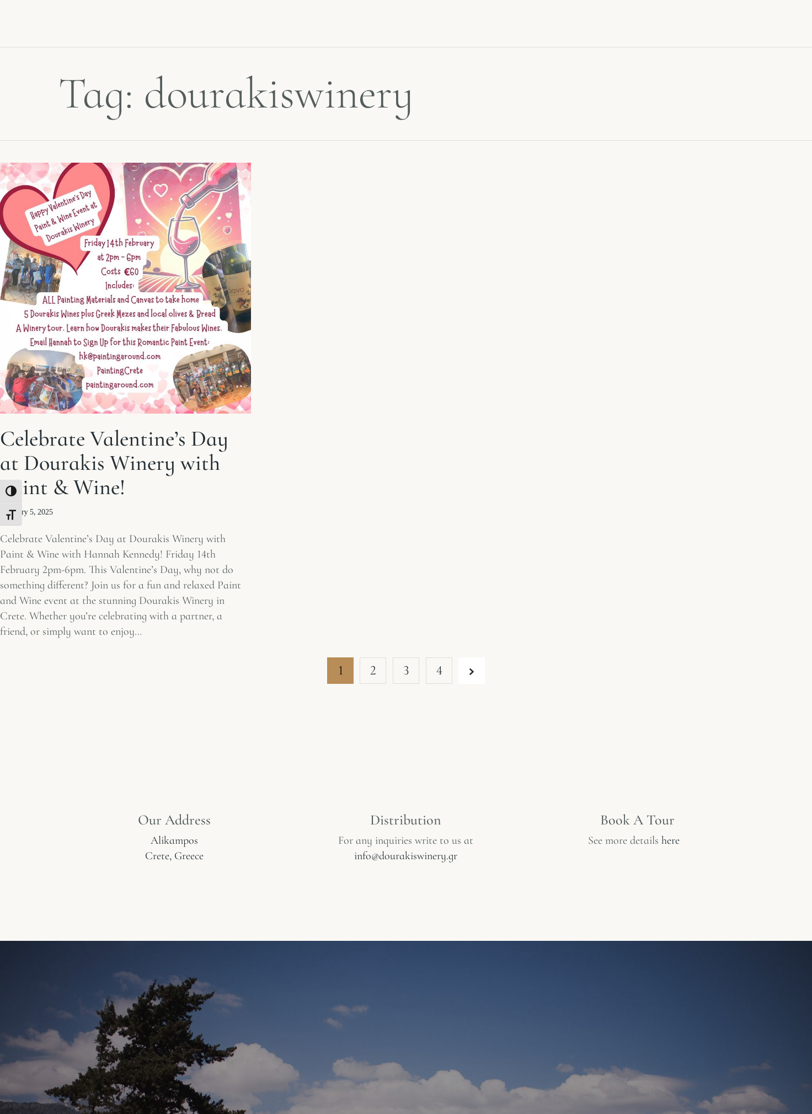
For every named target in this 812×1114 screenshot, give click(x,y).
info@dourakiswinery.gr (405, 856)
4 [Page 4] (439, 670)
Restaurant (633, 21)
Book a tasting (532, 21)
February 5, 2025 (26, 512)
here (670, 840)
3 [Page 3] (406, 670)
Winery (138, 21)
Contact (718, 21)
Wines (205, 21)
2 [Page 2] (373, 670)
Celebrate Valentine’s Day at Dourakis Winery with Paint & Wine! (114, 462)
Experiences (286, 21)
